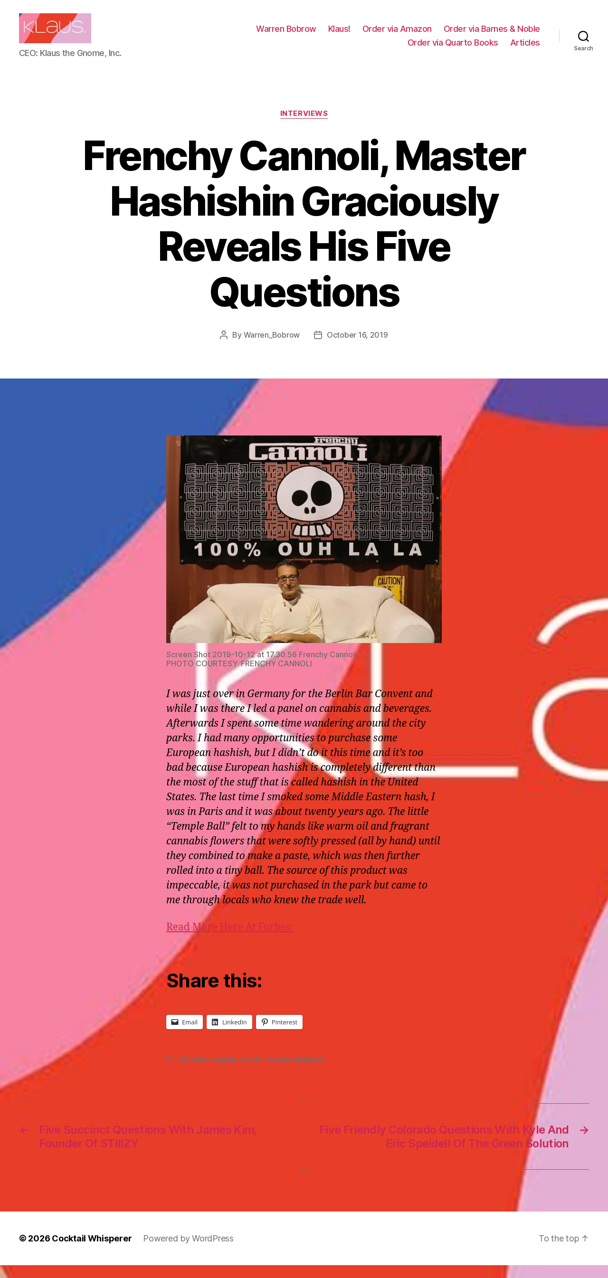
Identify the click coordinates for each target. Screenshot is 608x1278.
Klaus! (339, 35)
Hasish (250, 1072)
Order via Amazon (397, 35)
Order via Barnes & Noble (492, 35)
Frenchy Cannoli (208, 1072)
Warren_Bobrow (272, 347)
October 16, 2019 (357, 347)
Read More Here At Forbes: (229, 940)
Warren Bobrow (286, 35)
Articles (525, 49)
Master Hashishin (295, 1072)
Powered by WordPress (188, 1251)
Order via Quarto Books (453, 49)
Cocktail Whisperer (92, 1251)
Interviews (304, 126)
